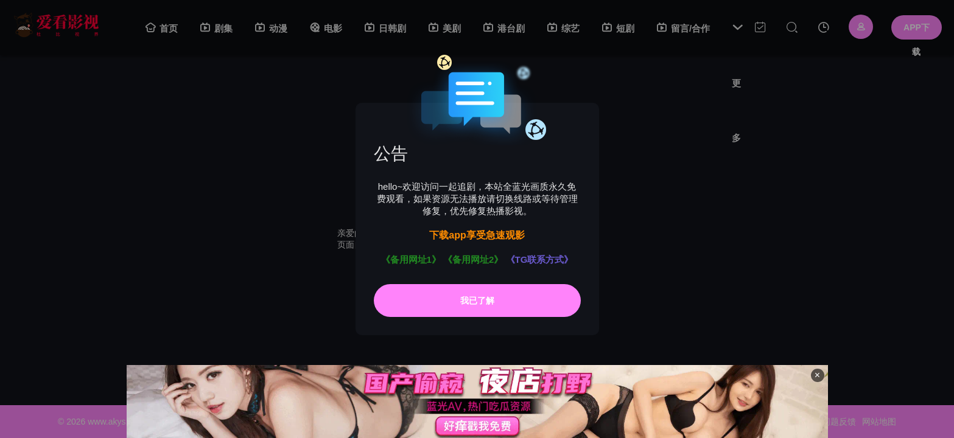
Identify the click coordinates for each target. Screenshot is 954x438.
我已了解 (477, 300)
